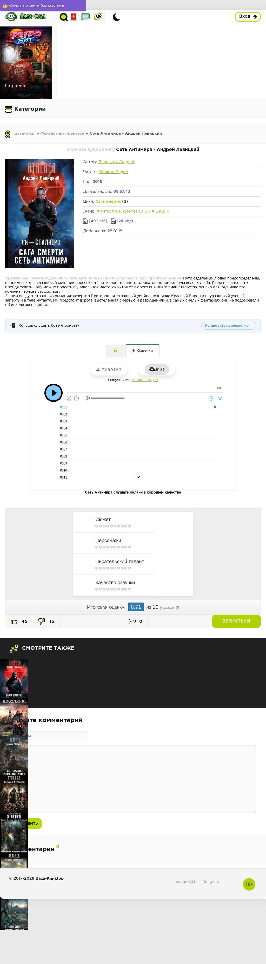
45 (19, 621)
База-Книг (24, 133)
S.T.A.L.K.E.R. (157, 211)
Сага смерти (108, 201)
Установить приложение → (229, 325)
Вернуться (242, 621)
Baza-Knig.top (50, 878)
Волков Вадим (113, 172)
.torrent (109, 369)
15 (46, 621)
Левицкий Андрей (116, 162)
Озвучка (145, 350)
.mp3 (156, 369)
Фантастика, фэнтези (62, 133)
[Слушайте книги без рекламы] (37, 5)
